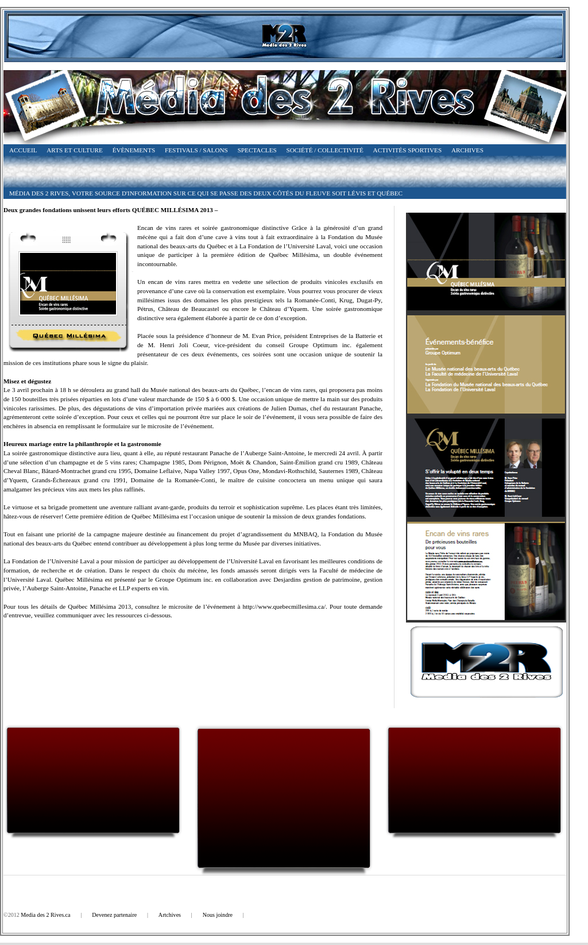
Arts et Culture (75, 150)
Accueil (23, 150)
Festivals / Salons (196, 150)
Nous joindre (218, 915)
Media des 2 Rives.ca (45, 915)
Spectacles (257, 150)
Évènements (134, 150)
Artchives (169, 915)
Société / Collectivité (325, 150)
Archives (467, 150)
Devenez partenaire (114, 915)
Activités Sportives (407, 150)
